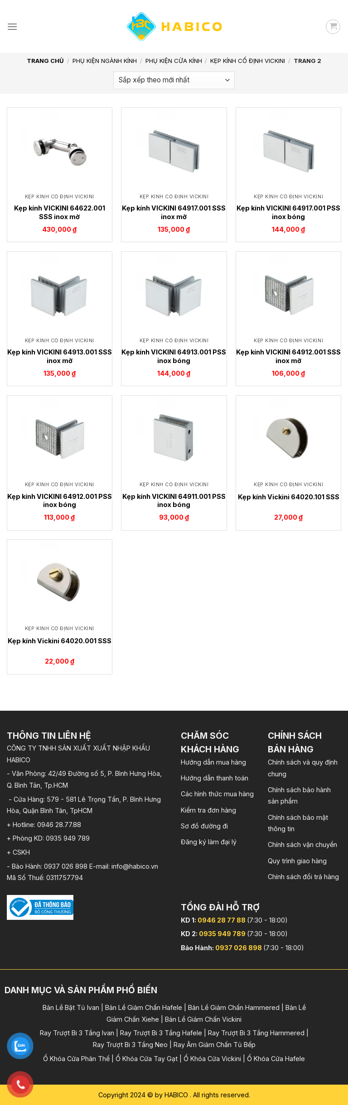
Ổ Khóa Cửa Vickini (212, 1058)
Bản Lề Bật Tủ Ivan (71, 1007)
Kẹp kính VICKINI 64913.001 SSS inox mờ (59, 356)
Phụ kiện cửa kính (173, 60)
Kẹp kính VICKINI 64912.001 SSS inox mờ (288, 356)
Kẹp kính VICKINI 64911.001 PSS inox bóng (174, 501)
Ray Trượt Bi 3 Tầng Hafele (161, 1033)
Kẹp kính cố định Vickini (247, 60)
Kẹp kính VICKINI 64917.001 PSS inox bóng (288, 212)
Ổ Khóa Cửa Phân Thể (76, 1058)
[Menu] (12, 26)
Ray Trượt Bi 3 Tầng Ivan (77, 1033)
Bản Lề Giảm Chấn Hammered (234, 1007)
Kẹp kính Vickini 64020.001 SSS (59, 641)
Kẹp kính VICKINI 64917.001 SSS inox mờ (174, 212)
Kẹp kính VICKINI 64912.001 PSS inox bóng (59, 501)
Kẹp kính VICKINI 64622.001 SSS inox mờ (59, 212)
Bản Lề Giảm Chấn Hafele (143, 1007)
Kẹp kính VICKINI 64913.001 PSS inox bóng (173, 356)
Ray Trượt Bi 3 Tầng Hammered (256, 1033)
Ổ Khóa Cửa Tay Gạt (147, 1058)
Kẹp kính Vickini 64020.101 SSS (288, 497)
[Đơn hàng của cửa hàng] (174, 80)
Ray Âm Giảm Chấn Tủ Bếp (215, 1044)
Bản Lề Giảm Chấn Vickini (203, 1019)
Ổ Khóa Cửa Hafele (276, 1058)
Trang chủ (45, 60)
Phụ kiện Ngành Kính (104, 60)
